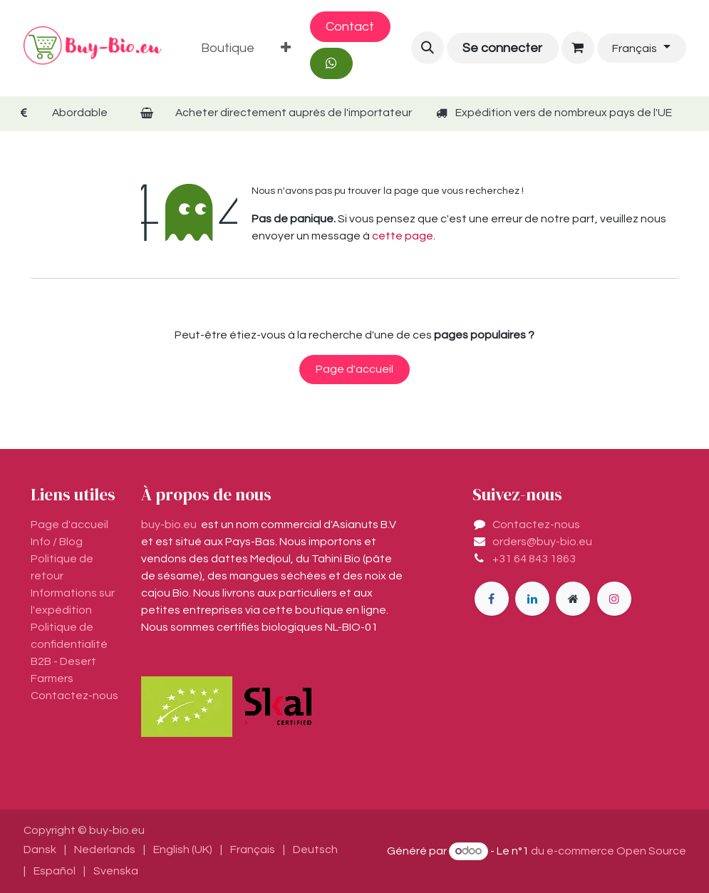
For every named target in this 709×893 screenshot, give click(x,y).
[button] (427, 47)
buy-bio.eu (169, 524)
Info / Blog (57, 541)
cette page (402, 236)
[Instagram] (614, 599)
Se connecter (502, 48)
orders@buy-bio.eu (542, 541)
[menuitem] (228, 48)
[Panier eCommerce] (577, 47)
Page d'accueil (354, 369)
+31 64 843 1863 (534, 558)
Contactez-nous (536, 524)
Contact (350, 26)
